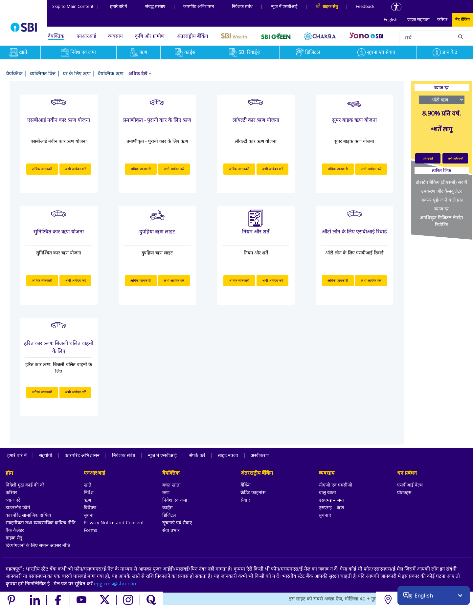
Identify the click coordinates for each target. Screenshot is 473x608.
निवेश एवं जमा (78, 52)
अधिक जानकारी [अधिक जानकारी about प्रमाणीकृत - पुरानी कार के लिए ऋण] (140, 168)
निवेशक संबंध (242, 6)
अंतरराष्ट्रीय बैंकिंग (192, 36)
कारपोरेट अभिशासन (198, 6)
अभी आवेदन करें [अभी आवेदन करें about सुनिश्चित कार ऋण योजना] (75, 280)
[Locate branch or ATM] (387, 600)
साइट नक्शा (228, 455)
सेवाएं (245, 500)
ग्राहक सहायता (418, 19)
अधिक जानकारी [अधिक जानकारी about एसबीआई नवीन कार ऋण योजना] (42, 168)
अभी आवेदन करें (455, 158)
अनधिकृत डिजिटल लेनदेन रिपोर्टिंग (441, 221)
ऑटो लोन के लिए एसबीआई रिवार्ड (354, 231)
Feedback (365, 6)
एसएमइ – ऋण (331, 507)
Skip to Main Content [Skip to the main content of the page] (75, 6)
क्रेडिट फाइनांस (252, 492)
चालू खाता (327, 492)
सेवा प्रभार (171, 530)
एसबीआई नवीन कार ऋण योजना (58, 119)
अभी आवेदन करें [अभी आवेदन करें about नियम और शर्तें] (272, 280)
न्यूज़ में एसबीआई (284, 6)
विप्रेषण (90, 507)
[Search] (460, 36)
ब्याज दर (441, 209)
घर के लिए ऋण (77, 73)
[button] (140, 73)
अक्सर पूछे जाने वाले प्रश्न (441, 200)
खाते (87, 485)
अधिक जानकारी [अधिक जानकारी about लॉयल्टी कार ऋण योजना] (239, 168)
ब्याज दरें (13, 500)
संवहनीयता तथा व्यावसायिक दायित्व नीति (41, 522)
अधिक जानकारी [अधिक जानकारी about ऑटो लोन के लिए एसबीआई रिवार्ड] (337, 280)
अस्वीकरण (260, 455)
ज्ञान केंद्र (445, 52)
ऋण (138, 52)
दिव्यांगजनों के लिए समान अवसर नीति (38, 545)
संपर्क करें (197, 455)
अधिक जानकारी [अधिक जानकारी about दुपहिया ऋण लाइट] (140, 280)
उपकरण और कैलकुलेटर (441, 191)
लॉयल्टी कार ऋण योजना (256, 119)
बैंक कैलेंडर (15, 530)
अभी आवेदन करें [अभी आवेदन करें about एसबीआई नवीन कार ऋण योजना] (75, 168)
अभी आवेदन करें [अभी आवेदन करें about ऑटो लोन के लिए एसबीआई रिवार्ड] (371, 280)
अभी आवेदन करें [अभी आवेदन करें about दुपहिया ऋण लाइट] (174, 280)
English (390, 19)
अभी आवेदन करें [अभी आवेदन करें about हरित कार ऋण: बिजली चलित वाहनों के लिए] (75, 392)
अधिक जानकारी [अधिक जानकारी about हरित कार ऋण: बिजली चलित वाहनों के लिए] (42, 392)
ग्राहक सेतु (14, 537)
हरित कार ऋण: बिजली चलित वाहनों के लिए (58, 347)
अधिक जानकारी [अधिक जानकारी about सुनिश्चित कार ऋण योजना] (42, 280)
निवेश (89, 492)
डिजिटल (308, 52)
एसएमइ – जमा (331, 500)
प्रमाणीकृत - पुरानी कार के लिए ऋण (157, 119)
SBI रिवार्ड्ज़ (244, 52)
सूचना (89, 515)
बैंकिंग (245, 485)
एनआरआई (86, 36)
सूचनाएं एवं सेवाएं (177, 522)
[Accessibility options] (396, 7)
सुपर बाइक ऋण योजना (354, 119)
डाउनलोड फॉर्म (18, 507)
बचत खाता (171, 485)
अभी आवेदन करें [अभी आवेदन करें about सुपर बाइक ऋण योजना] (371, 168)
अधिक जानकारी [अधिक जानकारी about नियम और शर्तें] (239, 280)
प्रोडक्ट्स (404, 492)
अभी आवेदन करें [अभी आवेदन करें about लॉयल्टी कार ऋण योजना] (272, 168)
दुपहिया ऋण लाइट (157, 231)
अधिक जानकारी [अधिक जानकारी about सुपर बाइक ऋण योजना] (337, 168)
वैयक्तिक (56, 36)
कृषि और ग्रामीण (150, 36)
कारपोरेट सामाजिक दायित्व (28, 515)
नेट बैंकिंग (462, 19)
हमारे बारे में (118, 6)
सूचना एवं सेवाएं (376, 52)
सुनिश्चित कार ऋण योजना (59, 231)
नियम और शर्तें (255, 231)
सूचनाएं (325, 515)
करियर (442, 19)
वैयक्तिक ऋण (111, 73)
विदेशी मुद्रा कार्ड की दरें (25, 485)
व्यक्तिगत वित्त (43, 73)
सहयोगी (45, 455)
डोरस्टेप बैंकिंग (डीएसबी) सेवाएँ (441, 182)
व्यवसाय (115, 36)
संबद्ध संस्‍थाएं (155, 6)
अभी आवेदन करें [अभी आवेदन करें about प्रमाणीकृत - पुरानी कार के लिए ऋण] (174, 168)
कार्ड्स (185, 52)
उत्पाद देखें (428, 158)
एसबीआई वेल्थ (410, 485)
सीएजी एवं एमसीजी (335, 485)
